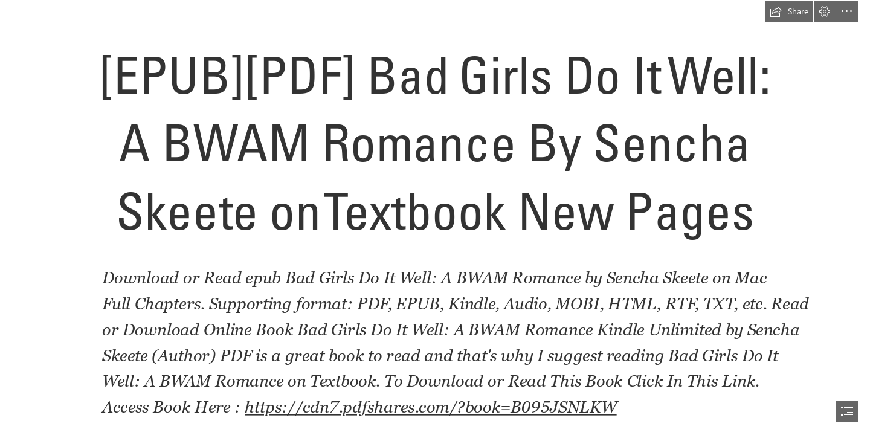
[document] (435, 217)
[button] (789, 11)
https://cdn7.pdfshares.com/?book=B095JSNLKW (431, 407)
